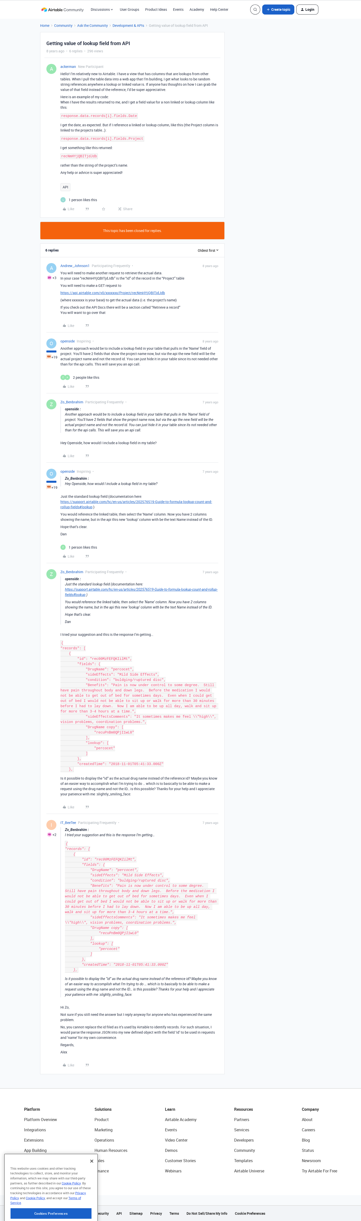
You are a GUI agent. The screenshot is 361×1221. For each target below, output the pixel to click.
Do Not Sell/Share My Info (207, 1213)
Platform (32, 1109)
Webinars (173, 1171)
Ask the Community (92, 25)
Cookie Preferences (250, 1213)
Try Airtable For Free (319, 1171)
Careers (308, 1130)
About (307, 1119)
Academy (197, 9)
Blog (306, 1140)
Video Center (176, 1140)
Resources (243, 1109)
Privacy (156, 1213)
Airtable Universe (249, 1171)
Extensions (34, 1140)
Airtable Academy (181, 1119)
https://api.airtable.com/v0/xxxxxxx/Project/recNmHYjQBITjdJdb (112, 292)
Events (178, 9)
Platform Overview (40, 1119)
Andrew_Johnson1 (75, 265)
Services (241, 1130)
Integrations (35, 1130)
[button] (278, 10)
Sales (99, 1160)
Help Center (219, 9)
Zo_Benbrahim (71, 402)
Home (44, 25)
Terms (174, 1213)
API (65, 187)
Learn (170, 1109)
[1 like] (78, 199)
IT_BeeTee (68, 822)
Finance (102, 1171)
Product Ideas (156, 9)
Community (63, 25)
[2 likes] (79, 377)
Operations (104, 1140)
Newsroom (311, 1160)
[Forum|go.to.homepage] (62, 10)
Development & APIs (128, 25)
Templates (243, 1160)
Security (102, 1213)
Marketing (104, 1130)
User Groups (129, 9)
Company (310, 1109)
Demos (171, 1150)
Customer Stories (180, 1160)
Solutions (103, 1109)
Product (102, 1119)
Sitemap (136, 1213)
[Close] (91, 1181)
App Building (35, 1150)
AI (26, 1160)
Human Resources (111, 1150)
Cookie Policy (71, 1203)
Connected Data (38, 1171)
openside (67, 341)
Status (308, 1150)
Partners (241, 1119)
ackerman (68, 66)
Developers (244, 1140)
